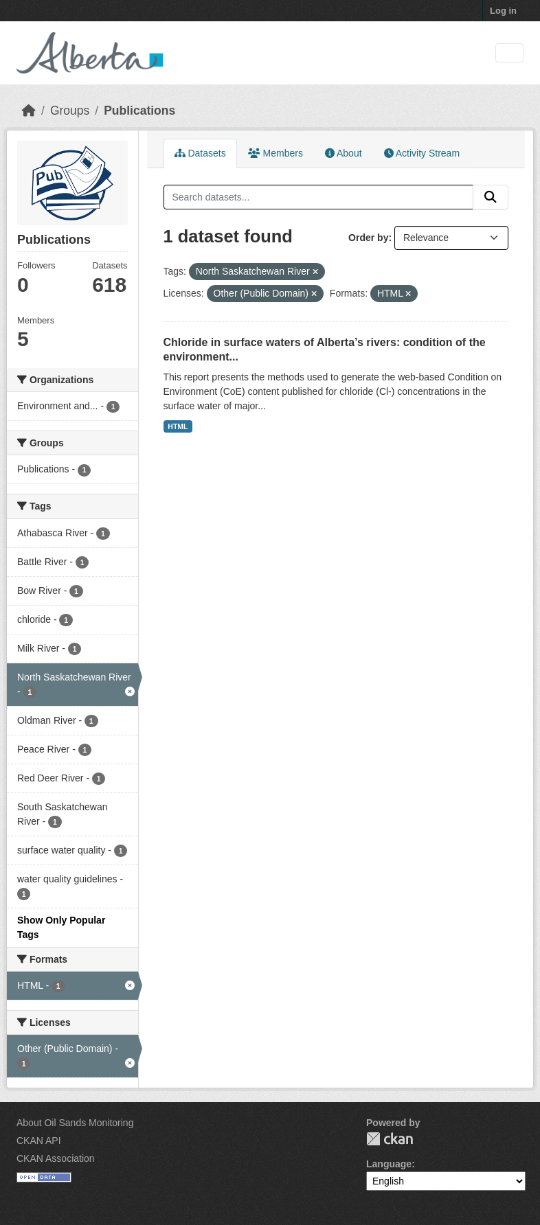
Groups (69, 110)
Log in (503, 10)
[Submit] (490, 197)
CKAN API (38, 1140)
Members (275, 153)
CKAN (389, 1139)
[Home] (29, 110)
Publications (139, 110)
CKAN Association (55, 1158)
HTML (178, 426)
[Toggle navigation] (509, 53)
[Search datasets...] (319, 197)
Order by (368, 237)
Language (389, 1163)
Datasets (200, 153)
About (343, 153)
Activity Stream (422, 153)
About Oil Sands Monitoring (74, 1122)
